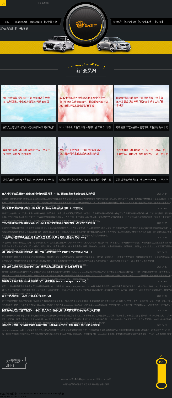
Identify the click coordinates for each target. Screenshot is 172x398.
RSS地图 (96, 379)
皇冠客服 (98, 384)
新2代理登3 (130, 21)
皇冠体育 (79, 384)
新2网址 (159, 21)
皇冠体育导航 (69, 384)
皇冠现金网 (36, 21)
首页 (6, 21)
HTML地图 (106, 379)
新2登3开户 (116, 21)
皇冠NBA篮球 (21, 22)
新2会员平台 (50, 21)
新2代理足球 (144, 21)
